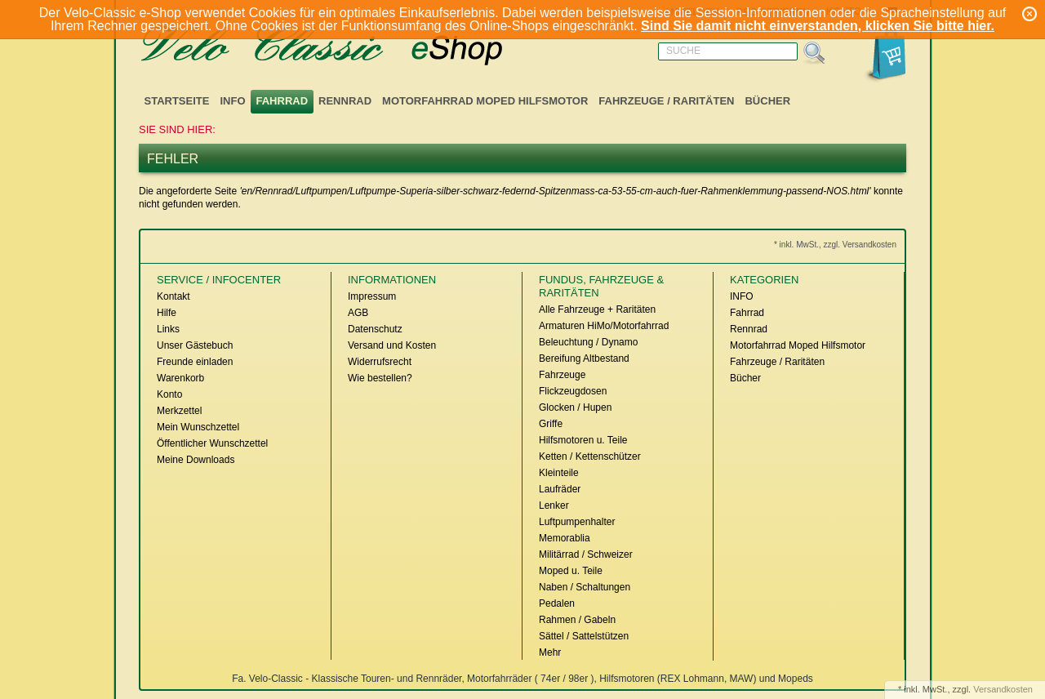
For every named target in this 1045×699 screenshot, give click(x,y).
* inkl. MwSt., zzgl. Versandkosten (835, 244)
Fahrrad (282, 101)
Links (168, 329)
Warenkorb (180, 378)
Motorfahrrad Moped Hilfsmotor (485, 101)
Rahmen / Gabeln (577, 620)
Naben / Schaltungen (584, 587)
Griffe (551, 424)
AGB (358, 312)
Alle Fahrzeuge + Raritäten (597, 309)
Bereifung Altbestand (584, 358)
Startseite (177, 101)
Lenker (554, 505)
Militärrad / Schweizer (586, 554)
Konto (169, 394)
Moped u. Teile (571, 571)
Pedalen (557, 603)
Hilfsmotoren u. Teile (583, 440)
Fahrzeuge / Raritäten (666, 101)
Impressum (372, 296)
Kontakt (173, 296)
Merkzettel (179, 410)
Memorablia (564, 538)
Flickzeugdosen (573, 391)
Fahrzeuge (562, 375)
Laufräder (559, 489)
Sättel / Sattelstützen (584, 636)
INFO (232, 101)
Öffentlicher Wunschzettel (212, 443)
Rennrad (344, 101)
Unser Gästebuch (195, 345)
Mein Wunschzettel (198, 427)
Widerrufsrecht (379, 361)
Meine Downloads (195, 459)
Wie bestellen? (380, 378)
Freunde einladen (195, 361)
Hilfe (166, 312)
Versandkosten (1003, 689)
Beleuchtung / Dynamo (588, 342)
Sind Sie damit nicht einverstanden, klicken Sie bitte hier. (817, 26)
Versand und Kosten (392, 345)
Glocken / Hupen (575, 407)
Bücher (767, 101)
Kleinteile (559, 473)
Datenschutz (375, 329)
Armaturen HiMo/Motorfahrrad (604, 326)
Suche (683, 50)
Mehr (550, 652)
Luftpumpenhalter (577, 522)
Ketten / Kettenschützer (590, 456)
